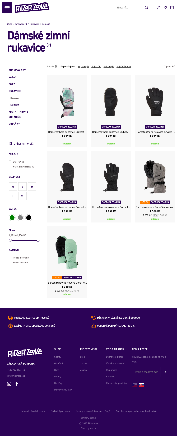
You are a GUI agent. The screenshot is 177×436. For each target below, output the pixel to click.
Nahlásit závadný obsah (33, 411)
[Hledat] (147, 7)
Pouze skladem (18, 262)
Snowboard (21, 24)
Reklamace (111, 370)
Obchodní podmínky (60, 411)
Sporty (57, 356)
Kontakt (110, 376)
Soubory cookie (88, 417)
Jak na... (84, 363)
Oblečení (58, 363)
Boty (56, 370)
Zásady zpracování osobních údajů (93, 411)
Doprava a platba (114, 356)
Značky (83, 370)
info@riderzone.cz (16, 376)
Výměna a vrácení (115, 363)
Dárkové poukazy (63, 389)
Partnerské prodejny (116, 383)
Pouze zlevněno (19, 257)
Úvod (9, 24)
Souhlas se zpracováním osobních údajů (136, 411)
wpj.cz (93, 428)
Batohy (57, 376)
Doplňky (58, 383)
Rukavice (34, 24)
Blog (82, 356)
